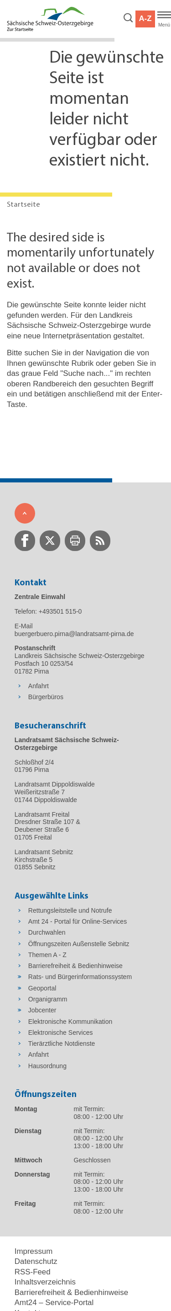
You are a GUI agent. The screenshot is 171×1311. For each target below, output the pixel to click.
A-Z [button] (145, 18)
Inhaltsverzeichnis (45, 1282)
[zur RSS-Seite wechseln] (100, 540)
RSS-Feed (33, 1272)
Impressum (33, 1251)
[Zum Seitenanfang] (25, 513)
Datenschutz (36, 1261)
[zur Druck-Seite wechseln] (75, 540)
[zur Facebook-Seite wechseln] (25, 540)
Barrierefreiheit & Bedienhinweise (71, 1292)
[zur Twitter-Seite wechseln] (50, 540)
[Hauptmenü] (164, 19)
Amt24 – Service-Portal (54, 1302)
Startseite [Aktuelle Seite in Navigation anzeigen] (23, 205)
